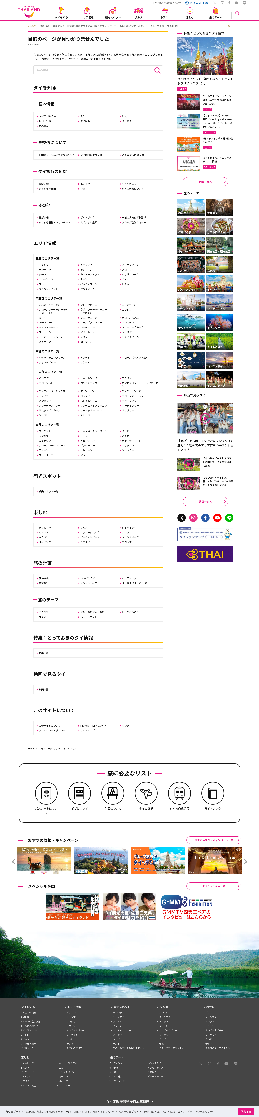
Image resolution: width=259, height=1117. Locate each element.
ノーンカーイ (46, 322)
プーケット (45, 431)
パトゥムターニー (90, 401)
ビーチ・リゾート (90, 537)
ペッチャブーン (88, 284)
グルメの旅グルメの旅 (92, 612)
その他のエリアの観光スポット (128, 1048)
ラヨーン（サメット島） (135, 357)
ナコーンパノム (130, 317)
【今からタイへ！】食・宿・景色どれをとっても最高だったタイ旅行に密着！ (218, 481)
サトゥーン (86, 450)
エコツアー (128, 542)
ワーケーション (117, 1081)
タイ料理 (85, 121)
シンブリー (45, 415)
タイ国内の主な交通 (91, 155)
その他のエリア (74, 1048)
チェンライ (86, 265)
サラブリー (128, 410)
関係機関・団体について (93, 725)
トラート (85, 357)
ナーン (83, 279)
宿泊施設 (44, 578)
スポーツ (63, 1081)
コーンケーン (129, 304)
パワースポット (88, 617)
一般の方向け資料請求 (134, 217)
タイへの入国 (129, 183)
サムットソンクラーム (92, 378)
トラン (84, 436)
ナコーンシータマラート (52, 445)
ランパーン (45, 269)
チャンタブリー (47, 362)
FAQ (82, 188)
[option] (129, 26)
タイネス (127, 121)
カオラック (45, 440)
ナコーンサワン (47, 279)
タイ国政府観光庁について (168, 2)
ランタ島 (44, 436)
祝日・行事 (45, 121)
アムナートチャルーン (51, 337)
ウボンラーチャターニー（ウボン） (93, 311)
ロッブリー (86, 396)
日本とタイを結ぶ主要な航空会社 (57, 155)
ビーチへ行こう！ (131, 612)
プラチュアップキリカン (93, 405)
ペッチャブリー (130, 401)
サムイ (70, 1043)
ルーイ (42, 317)
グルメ (84, 527)
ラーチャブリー (130, 405)
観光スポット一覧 (48, 491)
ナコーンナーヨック (132, 396)
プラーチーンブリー (49, 405)
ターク (42, 274)
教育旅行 (44, 583)
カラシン (127, 309)
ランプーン (86, 269)
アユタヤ (127, 378)
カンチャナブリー (90, 383)
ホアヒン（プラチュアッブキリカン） (140, 384)
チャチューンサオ (131, 391)
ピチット (127, 284)
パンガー (127, 436)
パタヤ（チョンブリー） (52, 357)
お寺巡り (44, 612)
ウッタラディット (48, 289)
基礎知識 (44, 183)
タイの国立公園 (28, 1085)
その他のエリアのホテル (217, 1048)
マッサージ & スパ (68, 1063)
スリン (84, 337)
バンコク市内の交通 (133, 155)
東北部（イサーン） (49, 304)
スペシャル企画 (88, 222)
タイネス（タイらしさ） (135, 583)
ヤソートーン (87, 332)
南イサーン (86, 342)
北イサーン (45, 342)
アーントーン (87, 391)
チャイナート (46, 396)
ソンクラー (128, 450)
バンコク (44, 378)
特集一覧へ (205, 182)
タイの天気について (133, 188)
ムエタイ (85, 542)
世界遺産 (44, 126)
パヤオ (125, 279)
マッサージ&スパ (89, 532)
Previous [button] (25, 26)
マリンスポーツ (130, 537)
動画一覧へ (205, 501)
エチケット (86, 183)
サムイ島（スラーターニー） (96, 431)
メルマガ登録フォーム (134, 222)
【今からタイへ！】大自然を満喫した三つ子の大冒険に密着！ (217, 461)
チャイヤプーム (130, 337)
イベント (44, 532)
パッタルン (128, 445)
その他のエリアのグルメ (171, 1048)
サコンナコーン (88, 317)
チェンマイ (45, 265)
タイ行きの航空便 (29, 1026)
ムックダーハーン (48, 327)
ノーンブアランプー (91, 322)
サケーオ (85, 362)
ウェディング (129, 578)
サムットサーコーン (91, 410)
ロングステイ (87, 578)
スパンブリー (87, 415)
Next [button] (234, 26)
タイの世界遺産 (28, 1043)
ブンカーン (128, 322)
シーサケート (129, 332)
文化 (82, 116)
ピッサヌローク (130, 274)
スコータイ (128, 269)
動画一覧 (44, 689)
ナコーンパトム (47, 383)
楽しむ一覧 (45, 527)
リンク (125, 725)
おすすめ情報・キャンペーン (54, 222)
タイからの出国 (47, 188)
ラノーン (43, 450)
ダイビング (45, 542)
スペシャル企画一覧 (213, 886)
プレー (42, 284)
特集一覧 (44, 653)
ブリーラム (45, 332)
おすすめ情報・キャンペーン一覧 (214, 840)
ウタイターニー (88, 289)
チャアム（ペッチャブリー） (54, 391)
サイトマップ (87, 730)
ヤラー (84, 455)
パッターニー (87, 445)
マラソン (44, 537)
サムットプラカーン (49, 410)
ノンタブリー (46, 401)
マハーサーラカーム (133, 327)
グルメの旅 (114, 1076)
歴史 (124, 116)
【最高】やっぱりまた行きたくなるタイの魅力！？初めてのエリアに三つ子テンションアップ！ (205, 445)
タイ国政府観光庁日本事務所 (127, 1101)
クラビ (125, 431)
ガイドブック (87, 217)
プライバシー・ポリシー (52, 730)
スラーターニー (47, 455)
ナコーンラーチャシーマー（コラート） (53, 311)
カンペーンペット (89, 274)
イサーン (71, 1026)
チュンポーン (87, 440)
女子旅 (42, 617)
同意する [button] (246, 1111)
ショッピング (129, 527)
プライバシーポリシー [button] (200, 1111)
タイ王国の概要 (47, 116)
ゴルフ (125, 532)
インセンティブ (88, 583)
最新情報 (44, 217)
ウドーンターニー (89, 304)
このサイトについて (50, 725)
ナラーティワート (131, 440)
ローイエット (87, 327)
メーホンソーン (130, 265)
